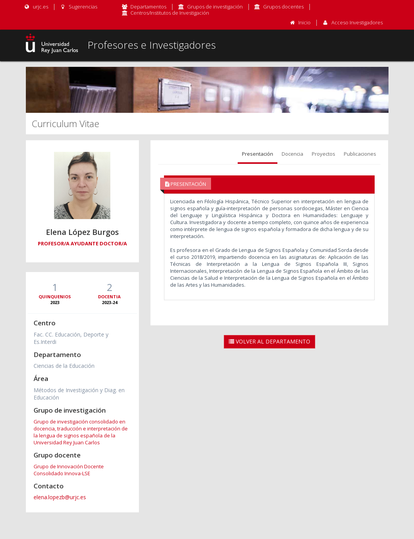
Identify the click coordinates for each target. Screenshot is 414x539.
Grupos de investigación (215, 6)
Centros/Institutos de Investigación (169, 12)
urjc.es (36, 6)
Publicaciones (360, 153)
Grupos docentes (283, 6)
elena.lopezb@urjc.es (60, 497)
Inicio (304, 22)
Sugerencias (78, 6)
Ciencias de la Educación (64, 365)
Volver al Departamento (269, 341)
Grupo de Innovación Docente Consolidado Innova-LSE (69, 470)
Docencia (292, 153)
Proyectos (323, 153)
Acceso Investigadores (357, 22)
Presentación (257, 153)
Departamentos (148, 6)
